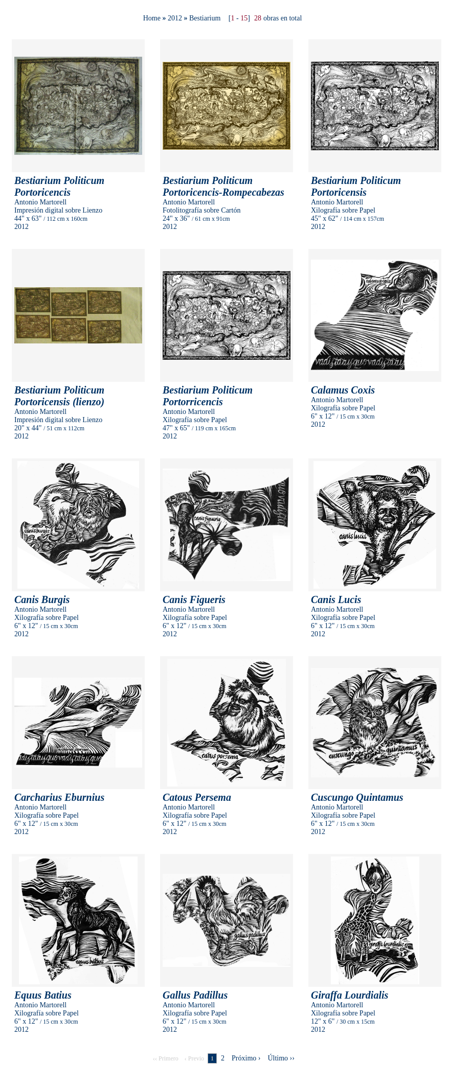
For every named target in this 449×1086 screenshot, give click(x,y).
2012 (175, 18)
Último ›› (281, 1058)
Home (152, 18)
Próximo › (246, 1058)
